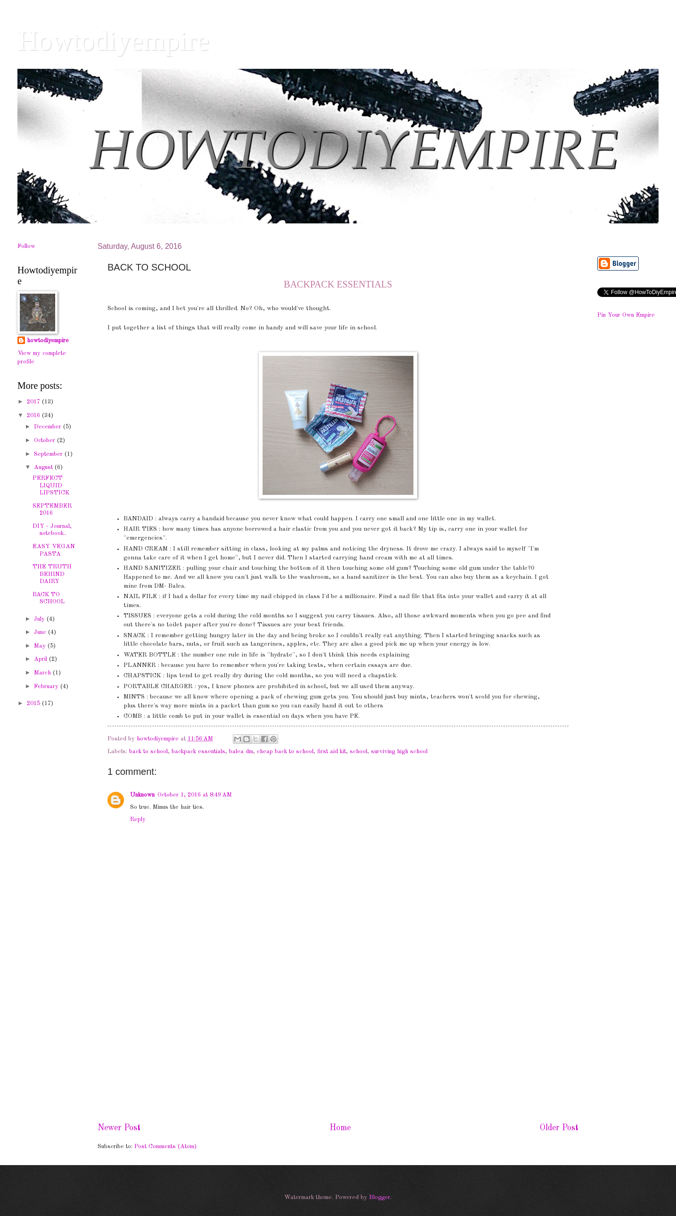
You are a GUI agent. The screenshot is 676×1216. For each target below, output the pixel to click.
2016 (34, 415)
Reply (138, 819)
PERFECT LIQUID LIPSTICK (51, 485)
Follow (26, 246)
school (358, 751)
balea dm (241, 751)
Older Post (559, 1128)
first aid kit (331, 751)
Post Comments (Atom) (165, 1146)
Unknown (142, 795)
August (44, 467)
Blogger (379, 1197)
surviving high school (399, 751)
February (47, 686)
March (43, 673)
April (41, 659)
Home (340, 1128)
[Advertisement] (338, 1044)
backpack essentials (198, 751)
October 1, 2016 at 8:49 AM (194, 795)
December (48, 427)
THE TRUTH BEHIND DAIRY (52, 574)
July (40, 619)
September (49, 454)
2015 (34, 703)
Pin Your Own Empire (626, 315)
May (41, 646)
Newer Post (119, 1128)
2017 (34, 402)
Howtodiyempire (113, 40)
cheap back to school (285, 751)
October (45, 440)
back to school (148, 751)
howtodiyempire (48, 340)
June (41, 632)
